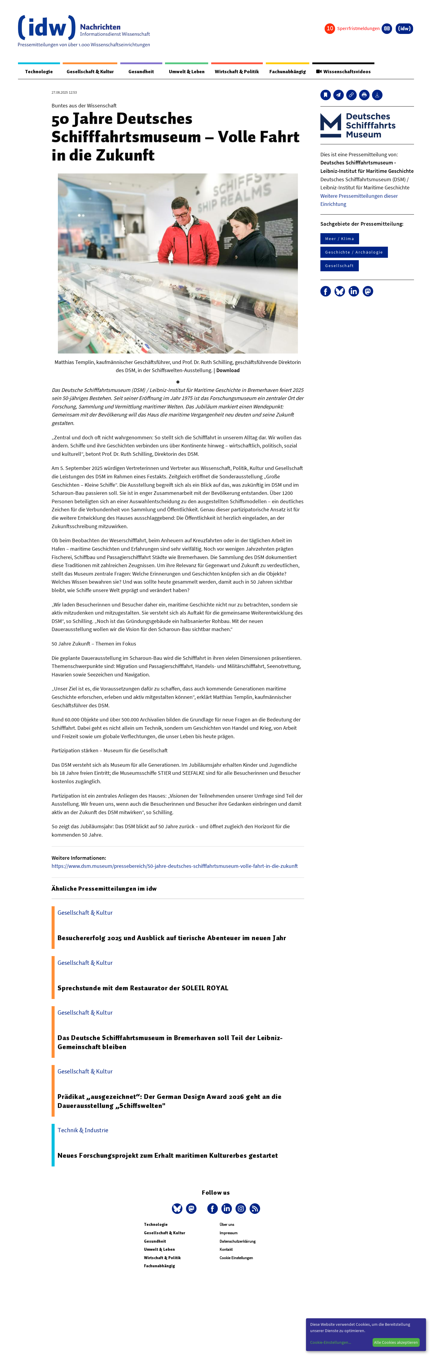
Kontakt (226, 1249)
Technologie (36, 71)
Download (228, 370)
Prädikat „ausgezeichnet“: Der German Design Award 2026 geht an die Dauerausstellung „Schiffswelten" (171, 1101)
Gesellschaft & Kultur (86, 71)
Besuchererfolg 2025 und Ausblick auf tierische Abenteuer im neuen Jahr (173, 938)
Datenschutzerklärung (238, 1241)
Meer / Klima (339, 239)
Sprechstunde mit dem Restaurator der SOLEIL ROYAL (144, 988)
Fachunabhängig (284, 71)
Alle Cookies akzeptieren (396, 1342)
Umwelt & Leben (179, 71)
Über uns (227, 1224)
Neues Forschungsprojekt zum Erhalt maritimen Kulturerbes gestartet (169, 1156)
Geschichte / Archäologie (354, 252)
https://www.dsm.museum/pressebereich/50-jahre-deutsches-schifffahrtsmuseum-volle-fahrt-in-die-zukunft (175, 866)
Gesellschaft (339, 266)
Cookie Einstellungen (236, 1257)
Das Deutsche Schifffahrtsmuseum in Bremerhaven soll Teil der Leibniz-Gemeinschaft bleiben (172, 1042)
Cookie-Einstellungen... (330, 1342)
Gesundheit (135, 71)
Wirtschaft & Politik (232, 71)
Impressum (229, 1233)
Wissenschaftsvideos (342, 71)
